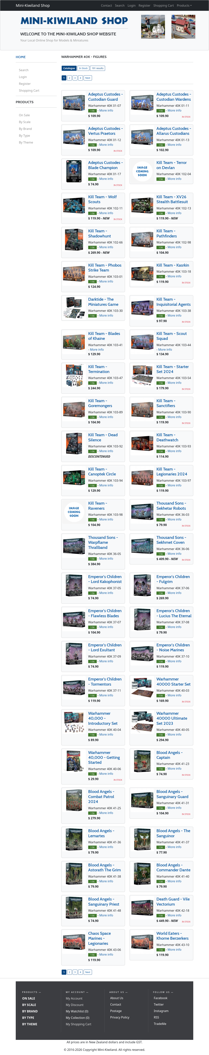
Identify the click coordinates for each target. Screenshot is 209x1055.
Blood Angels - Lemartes (101, 833)
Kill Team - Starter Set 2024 (172, 369)
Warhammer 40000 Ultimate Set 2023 (171, 718)
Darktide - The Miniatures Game (103, 302)
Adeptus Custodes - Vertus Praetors (105, 131)
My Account (74, 998)
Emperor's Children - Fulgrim (173, 579)
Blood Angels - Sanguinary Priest (103, 902)
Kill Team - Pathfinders (166, 233)
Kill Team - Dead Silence (103, 437)
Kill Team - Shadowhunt (99, 233)
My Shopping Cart (78, 1024)
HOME (21, 57)
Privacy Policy (119, 1017)
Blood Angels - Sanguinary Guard (172, 794)
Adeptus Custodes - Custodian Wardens (173, 97)
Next (87, 78)
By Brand (25, 129)
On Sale (24, 115)
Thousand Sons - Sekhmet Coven (171, 540)
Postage (116, 1011)
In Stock (83, 68)
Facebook (160, 998)
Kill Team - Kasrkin (172, 265)
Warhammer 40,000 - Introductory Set (103, 718)
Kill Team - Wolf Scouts (102, 199)
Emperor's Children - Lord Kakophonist (105, 579)
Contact (106, 5)
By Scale (25, 122)
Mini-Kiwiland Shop (33, 5)
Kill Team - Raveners (97, 506)
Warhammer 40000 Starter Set (173, 682)
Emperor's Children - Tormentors (105, 682)
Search (120, 5)
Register (144, 5)
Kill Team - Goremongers (100, 403)
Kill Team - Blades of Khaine (104, 336)
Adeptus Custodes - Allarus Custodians (173, 131)
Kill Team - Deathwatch (167, 437)
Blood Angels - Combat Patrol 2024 (101, 796)
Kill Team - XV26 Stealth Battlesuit (172, 199)
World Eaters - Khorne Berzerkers (172, 936)
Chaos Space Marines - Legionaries (99, 938)
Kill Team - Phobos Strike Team (104, 268)
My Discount (74, 1005)
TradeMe (160, 1024)
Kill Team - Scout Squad (171, 336)
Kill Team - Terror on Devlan (171, 165)
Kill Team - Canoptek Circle (102, 472)
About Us (116, 998)
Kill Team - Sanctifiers (165, 403)
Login (132, 5)
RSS (156, 1017)
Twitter (159, 1004)
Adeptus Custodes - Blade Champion (105, 165)
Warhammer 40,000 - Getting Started (104, 757)
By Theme (26, 142)
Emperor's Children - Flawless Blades (105, 613)
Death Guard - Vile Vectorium (173, 902)
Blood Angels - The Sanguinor (173, 833)
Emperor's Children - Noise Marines (173, 647)
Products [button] (183, 5)
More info (106, 110)
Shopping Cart (163, 5)
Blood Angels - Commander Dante (173, 867)
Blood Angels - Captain (169, 755)
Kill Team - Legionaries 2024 (171, 472)
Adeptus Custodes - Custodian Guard (105, 97)
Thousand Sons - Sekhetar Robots (171, 506)
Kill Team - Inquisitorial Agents (173, 302)
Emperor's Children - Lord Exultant (105, 647)
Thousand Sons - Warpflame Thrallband (103, 542)
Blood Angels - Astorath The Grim (104, 867)
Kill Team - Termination (98, 369)
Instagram (161, 1011)
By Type (24, 135)
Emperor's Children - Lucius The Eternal (174, 613)
